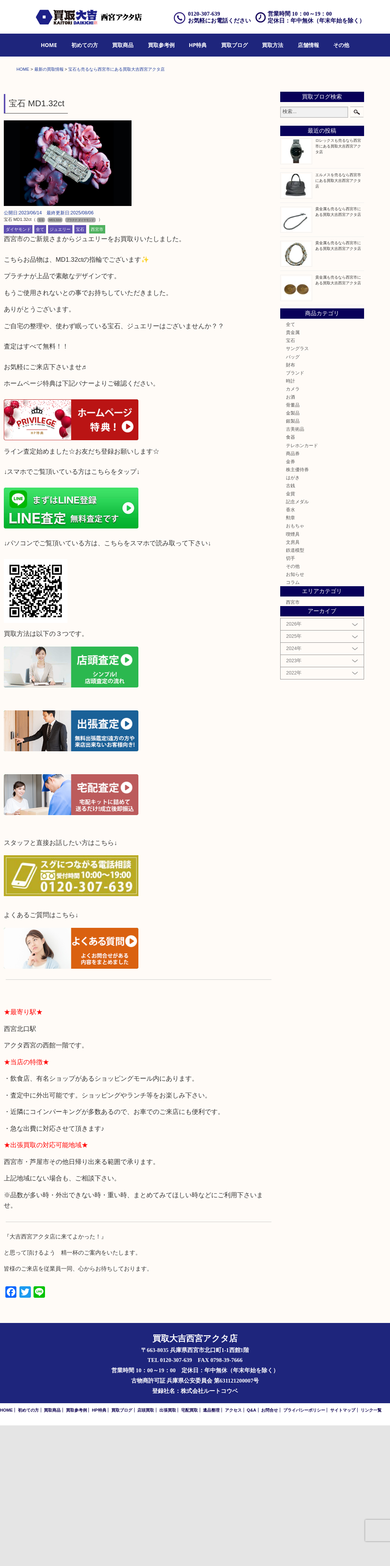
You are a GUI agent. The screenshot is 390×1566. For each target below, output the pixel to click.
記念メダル (297, 642)
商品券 (293, 594)
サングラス (297, 489)
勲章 (290, 658)
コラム (293, 722)
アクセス (233, 1550)
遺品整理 (211, 1550)
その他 (341, 45)
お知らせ (295, 714)
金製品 (293, 553)
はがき (293, 618)
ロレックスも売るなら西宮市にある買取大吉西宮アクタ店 (338, 287)
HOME (49, 45)
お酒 (290, 537)
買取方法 (272, 45)
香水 (290, 650)
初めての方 (84, 45)
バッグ (293, 497)
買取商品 (122, 45)
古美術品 (295, 569)
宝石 (80, 370)
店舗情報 (308, 45)
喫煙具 (293, 674)
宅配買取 (189, 1550)
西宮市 (97, 370)
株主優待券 (297, 610)
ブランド (295, 513)
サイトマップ (342, 1550)
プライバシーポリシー (304, 1550)
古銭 (290, 626)
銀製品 (293, 561)
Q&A (251, 1550)
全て (40, 370)
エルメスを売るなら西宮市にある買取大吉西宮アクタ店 (338, 321)
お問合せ (269, 1550)
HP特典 (198, 45)
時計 (290, 521)
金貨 (290, 634)
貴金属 (293, 472)
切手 (290, 698)
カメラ (293, 529)
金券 (290, 602)
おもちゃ (295, 666)
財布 (290, 505)
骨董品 (293, 545)
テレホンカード (302, 586)
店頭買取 (145, 1550)
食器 (290, 577)
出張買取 (167, 1550)
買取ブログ (234, 45)
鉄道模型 (295, 690)
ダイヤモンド (18, 370)
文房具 (293, 682)
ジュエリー (60, 370)
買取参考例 (161, 45)
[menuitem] (49, 45)
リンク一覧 (371, 1550)
